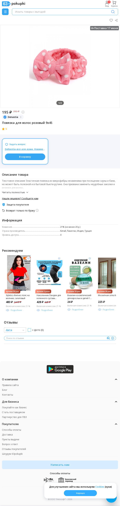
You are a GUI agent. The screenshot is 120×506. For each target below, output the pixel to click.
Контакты (7, 394)
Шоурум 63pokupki (12, 453)
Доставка (7, 434)
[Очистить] (113, 338)
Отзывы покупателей (14, 449)
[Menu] (5, 11)
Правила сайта (10, 385)
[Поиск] (113, 12)
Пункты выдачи (10, 439)
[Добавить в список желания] (28, 259)
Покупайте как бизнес (14, 407)
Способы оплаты (11, 429)
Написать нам (60, 465)
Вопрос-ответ (10, 444)
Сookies (99, 486)
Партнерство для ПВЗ (14, 417)
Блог (4, 389)
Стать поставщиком (13, 412)
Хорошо (80, 493)
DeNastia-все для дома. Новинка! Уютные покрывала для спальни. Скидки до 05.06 (25, 149)
